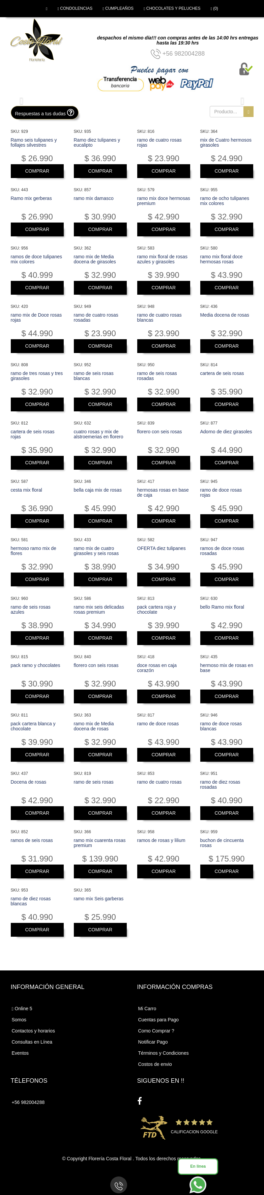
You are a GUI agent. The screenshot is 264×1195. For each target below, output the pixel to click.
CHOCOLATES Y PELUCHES (172, 8)
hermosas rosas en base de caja (163, 492)
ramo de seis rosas (94, 782)
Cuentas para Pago (158, 1019)
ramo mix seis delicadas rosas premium (99, 609)
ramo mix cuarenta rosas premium (100, 843)
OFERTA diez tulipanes (161, 548)
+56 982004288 (178, 53)
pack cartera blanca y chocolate (33, 726)
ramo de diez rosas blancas (31, 901)
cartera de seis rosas (222, 373)
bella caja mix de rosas (98, 490)
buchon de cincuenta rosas (222, 843)
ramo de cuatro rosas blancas (159, 317)
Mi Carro (147, 1008)
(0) (214, 8)
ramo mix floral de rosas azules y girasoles (162, 259)
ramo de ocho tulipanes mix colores (225, 201)
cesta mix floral (26, 490)
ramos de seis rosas (32, 840)
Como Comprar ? (156, 1030)
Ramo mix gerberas (31, 198)
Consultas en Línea (32, 1042)
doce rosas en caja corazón (157, 668)
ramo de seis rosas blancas (94, 376)
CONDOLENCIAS (75, 8)
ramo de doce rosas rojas (221, 492)
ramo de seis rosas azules (31, 609)
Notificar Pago (153, 1042)
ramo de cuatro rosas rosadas (96, 317)
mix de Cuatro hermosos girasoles (226, 142)
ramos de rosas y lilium (161, 840)
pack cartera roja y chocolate (156, 609)
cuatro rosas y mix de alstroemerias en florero (98, 434)
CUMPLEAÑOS (118, 8)
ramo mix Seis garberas (99, 898)
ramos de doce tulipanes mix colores (36, 259)
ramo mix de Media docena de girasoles (95, 259)
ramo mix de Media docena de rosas (94, 726)
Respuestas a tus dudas (44, 112)
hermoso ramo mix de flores (33, 551)
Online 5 (22, 1009)
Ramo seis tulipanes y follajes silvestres (34, 142)
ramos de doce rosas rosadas (222, 551)
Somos (19, 1019)
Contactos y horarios (33, 1030)
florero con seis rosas (159, 431)
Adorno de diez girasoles (226, 431)
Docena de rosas (29, 782)
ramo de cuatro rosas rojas (159, 142)
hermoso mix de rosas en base (226, 668)
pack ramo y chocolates (35, 665)
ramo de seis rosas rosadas (157, 376)
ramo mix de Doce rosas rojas (36, 317)
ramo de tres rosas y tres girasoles (37, 376)
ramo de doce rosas (158, 723)
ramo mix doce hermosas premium (163, 201)
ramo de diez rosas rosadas (220, 784)
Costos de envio (155, 1064)
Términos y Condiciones (163, 1053)
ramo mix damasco (94, 198)
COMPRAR (37, 171)
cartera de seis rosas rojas (33, 434)
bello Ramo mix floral (222, 607)
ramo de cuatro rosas (159, 782)
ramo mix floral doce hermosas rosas (221, 259)
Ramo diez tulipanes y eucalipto (97, 142)
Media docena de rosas (225, 315)
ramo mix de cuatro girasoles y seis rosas (96, 551)
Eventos (20, 1053)
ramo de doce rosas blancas (221, 726)
